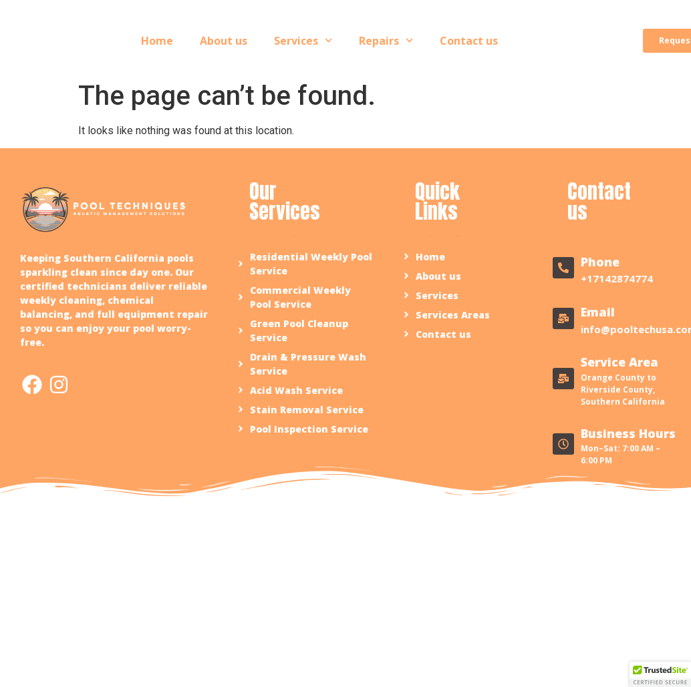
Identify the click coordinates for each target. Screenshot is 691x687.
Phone (600, 262)
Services (303, 40)
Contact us (469, 40)
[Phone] (563, 267)
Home (157, 40)
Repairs (386, 40)
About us (223, 40)
